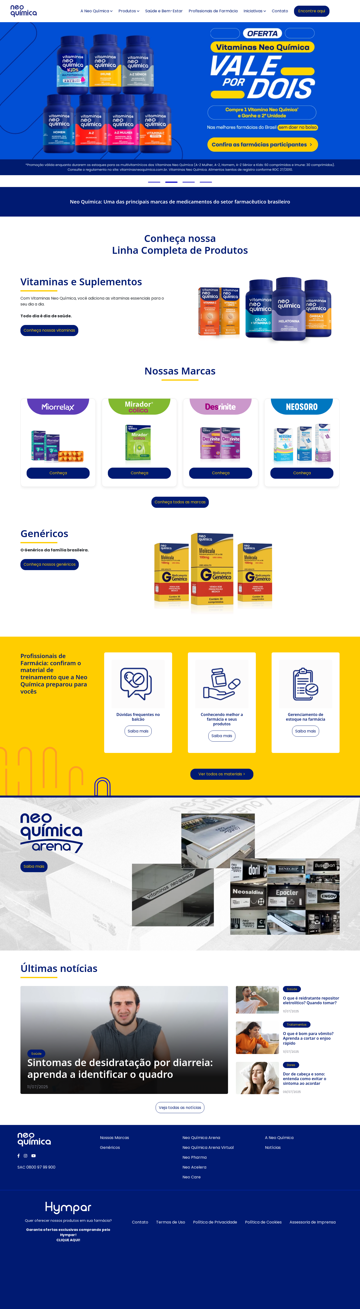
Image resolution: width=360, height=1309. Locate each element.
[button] (154, 182)
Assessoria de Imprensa (313, 1223)
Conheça (58, 473)
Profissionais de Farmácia (223, 11)
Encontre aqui (322, 11)
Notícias (273, 1149)
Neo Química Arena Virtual (208, 1149)
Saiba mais (34, 868)
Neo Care (191, 1178)
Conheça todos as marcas (180, 502)
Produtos (137, 11)
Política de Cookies (263, 1223)
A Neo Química (105, 11)
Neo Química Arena (201, 1139)
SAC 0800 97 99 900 (36, 1169)
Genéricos (110, 1149)
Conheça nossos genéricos (50, 564)
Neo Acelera (194, 1169)
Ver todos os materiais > (221, 775)
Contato (290, 11)
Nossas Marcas (114, 1139)
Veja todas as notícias (180, 1109)
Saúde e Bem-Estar (174, 11)
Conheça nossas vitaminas (49, 330)
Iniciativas (263, 11)
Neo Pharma (194, 1159)
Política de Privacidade (215, 1223)
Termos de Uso (170, 1223)
